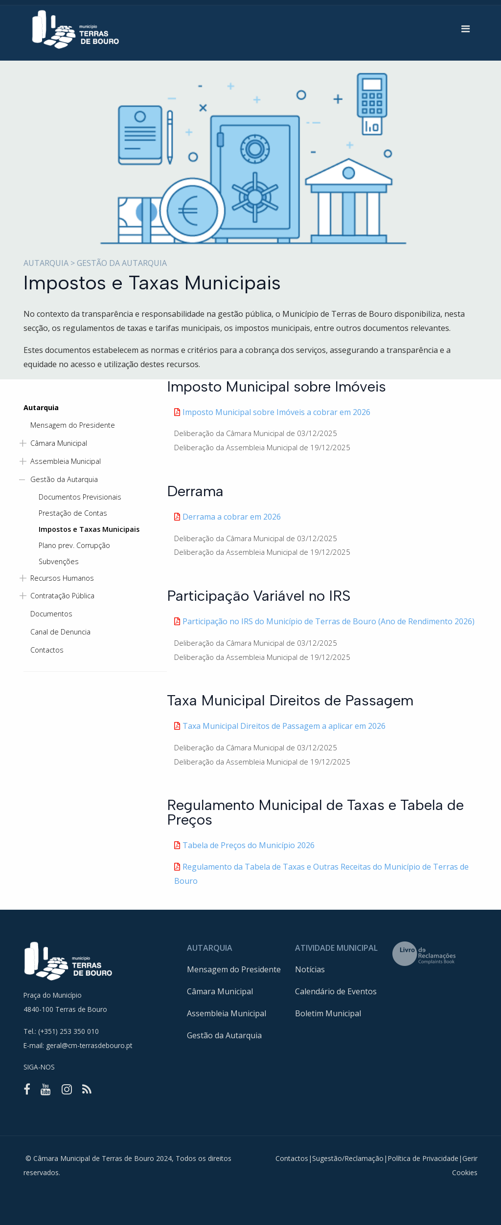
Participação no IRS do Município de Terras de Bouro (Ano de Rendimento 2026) (328, 621)
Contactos (291, 1158)
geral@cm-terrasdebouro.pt (89, 1045)
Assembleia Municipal (226, 1013)
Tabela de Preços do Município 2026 (248, 845)
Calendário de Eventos (336, 991)
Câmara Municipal (220, 991)
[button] (465, 29)
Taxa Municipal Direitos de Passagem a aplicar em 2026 (284, 726)
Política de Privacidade (422, 1158)
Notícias (310, 969)
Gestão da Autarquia (224, 1035)
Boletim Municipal (328, 1013)
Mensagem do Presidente (234, 969)
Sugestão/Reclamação (348, 1158)
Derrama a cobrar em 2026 (231, 516)
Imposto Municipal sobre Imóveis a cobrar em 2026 (276, 412)
